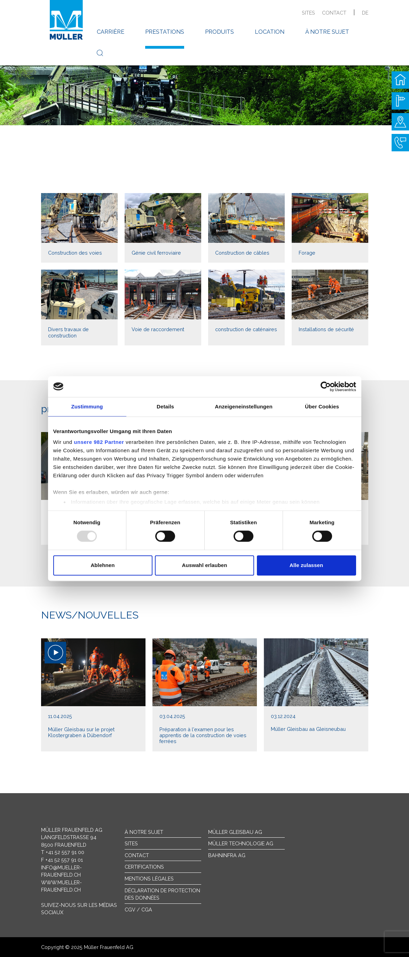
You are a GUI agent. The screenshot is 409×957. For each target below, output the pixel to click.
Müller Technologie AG (240, 843)
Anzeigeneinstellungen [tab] (243, 406)
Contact (137, 855)
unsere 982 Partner (99, 442)
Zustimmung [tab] (87, 406)
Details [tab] (165, 406)
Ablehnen (103, 565)
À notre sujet (144, 832)
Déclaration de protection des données (162, 894)
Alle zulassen (306, 565)
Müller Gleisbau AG (235, 832)
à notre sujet (327, 32)
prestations (164, 32)
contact (334, 13)
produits (219, 32)
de (365, 13)
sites (308, 13)
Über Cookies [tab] (322, 406)
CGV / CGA (138, 909)
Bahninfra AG (226, 855)
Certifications (144, 867)
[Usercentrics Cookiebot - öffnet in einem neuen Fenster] (325, 386)
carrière (110, 32)
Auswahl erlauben (204, 565)
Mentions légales (149, 879)
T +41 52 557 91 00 (62, 852)
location (269, 32)
